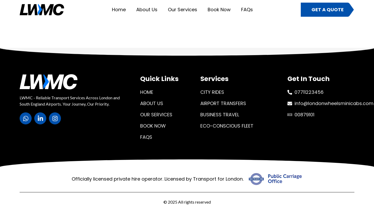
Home (119, 9)
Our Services (182, 9)
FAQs (247, 9)
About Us (146, 9)
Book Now (219, 9)
